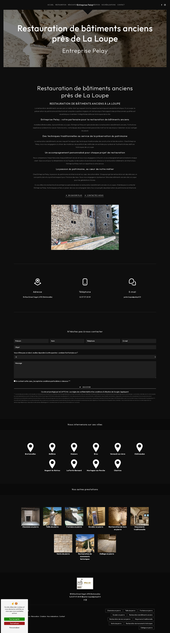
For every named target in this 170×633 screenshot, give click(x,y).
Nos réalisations (109, 5)
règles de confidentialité (81, 391)
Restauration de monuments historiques (139, 623)
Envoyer (87, 387)
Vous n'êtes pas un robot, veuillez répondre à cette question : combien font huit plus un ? (46, 352)
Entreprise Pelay (85, 4)
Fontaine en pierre (146, 611)
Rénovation (73, 5)
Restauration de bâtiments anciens (141, 615)
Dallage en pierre (147, 628)
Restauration (60, 5)
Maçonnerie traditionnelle (144, 619)
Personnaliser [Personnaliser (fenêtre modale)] (14, 627)
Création (96, 5)
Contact (121, 5)
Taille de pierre (130, 611)
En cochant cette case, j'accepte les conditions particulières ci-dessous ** (43, 381)
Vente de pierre (116, 623)
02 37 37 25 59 (85, 297)
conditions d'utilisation (103, 391)
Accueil (50, 5)
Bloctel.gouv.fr (44, 402)
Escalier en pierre (119, 615)
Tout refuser (14, 623)
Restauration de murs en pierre (120, 619)
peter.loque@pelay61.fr (132, 297)
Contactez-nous (94, 195)
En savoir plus (74, 195)
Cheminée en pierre (114, 611)
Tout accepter (14, 619)
